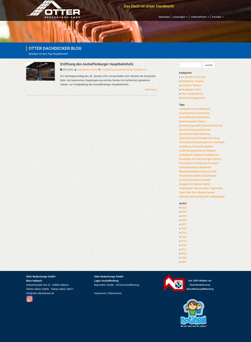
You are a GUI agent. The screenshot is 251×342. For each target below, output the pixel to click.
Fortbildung (185, 146)
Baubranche (203, 117)
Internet (200, 159)
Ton (194, 192)
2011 (184, 249)
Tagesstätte (216, 188)
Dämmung (213, 138)
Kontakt (217, 16)
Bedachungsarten (188, 121)
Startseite (164, 16)
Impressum (100, 293)
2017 (184, 224)
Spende (198, 184)
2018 (184, 220)
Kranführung (200, 163)
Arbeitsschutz (186, 108)
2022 (184, 211)
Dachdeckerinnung (212, 125)
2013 (184, 241)
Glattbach (211, 150)
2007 (184, 262)
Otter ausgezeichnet (192, 93)
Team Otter (185, 192)
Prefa (213, 171)
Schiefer (197, 175)
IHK (194, 159)
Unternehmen (200, 16)
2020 (184, 216)
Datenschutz (115, 293)
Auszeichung (202, 113)
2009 (184, 257)
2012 (184, 245)
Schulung (184, 179)
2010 (184, 253)
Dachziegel (201, 138)
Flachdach (219, 142)
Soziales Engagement (193, 97)
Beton (202, 121)
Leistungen (180, 16)
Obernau (205, 171)
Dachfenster (204, 129)
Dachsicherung (202, 134)
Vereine (210, 192)
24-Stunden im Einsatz (193, 77)
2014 (184, 236)
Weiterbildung (217, 196)
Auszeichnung (187, 113)
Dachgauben (186, 134)
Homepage (185, 159)
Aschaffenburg (108, 69)
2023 (184, 207)
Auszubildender (187, 117)
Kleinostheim (186, 163)
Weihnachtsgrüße (199, 196)
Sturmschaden (202, 188)
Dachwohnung (187, 138)
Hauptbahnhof (139, 69)
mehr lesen (151, 89)
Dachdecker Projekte (87, 69)
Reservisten (185, 175)
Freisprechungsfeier (203, 146)
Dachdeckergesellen (190, 125)
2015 (184, 232)
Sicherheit (195, 179)
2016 (184, 228)
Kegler (209, 159)
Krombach (213, 163)
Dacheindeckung (124, 69)
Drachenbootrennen (202, 142)
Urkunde (201, 192)
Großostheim (186, 154)
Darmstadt (185, 142)
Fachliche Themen (191, 85)
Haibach (198, 154)
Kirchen (217, 159)
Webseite (184, 196)
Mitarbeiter (205, 167)
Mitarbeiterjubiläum (189, 171)
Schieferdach (209, 175)
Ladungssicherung (189, 167)
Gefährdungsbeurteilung (192, 150)
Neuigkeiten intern (191, 89)
